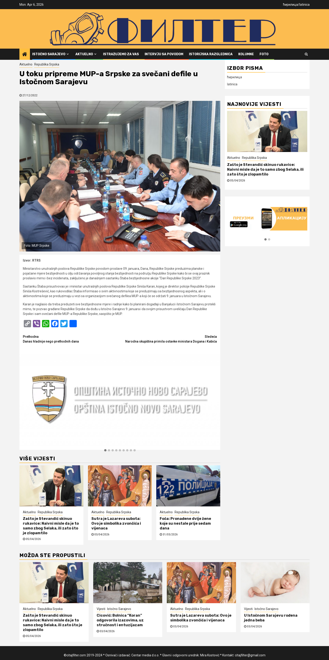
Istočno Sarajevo (48, 54)
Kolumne (246, 54)
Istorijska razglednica (211, 54)
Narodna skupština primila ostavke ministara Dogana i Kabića (168, 338)
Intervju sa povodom (164, 54)
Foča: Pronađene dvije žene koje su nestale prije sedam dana (185, 523)
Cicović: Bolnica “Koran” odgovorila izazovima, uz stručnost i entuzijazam (120, 620)
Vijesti (101, 609)
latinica (304, 4)
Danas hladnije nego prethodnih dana (71, 338)
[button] (105, 450)
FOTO (264, 54)
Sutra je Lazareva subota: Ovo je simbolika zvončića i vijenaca (116, 523)
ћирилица (290, 4)
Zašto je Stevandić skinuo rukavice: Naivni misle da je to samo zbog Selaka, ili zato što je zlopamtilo (51, 525)
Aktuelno (84, 54)
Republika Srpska (46, 64)
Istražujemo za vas (121, 54)
